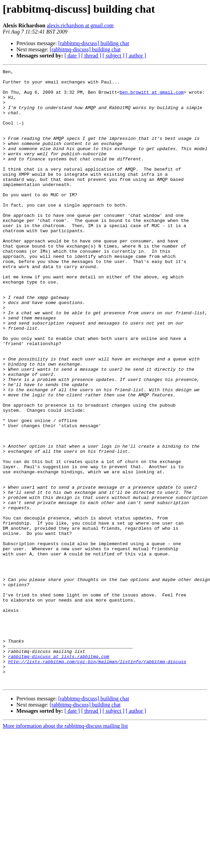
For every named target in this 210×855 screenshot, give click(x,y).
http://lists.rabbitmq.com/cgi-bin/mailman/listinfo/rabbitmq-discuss (97, 780)
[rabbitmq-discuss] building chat (93, 43)
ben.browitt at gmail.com (151, 97)
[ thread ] (91, 55)
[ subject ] (113, 55)
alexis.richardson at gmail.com (80, 25)
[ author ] (136, 55)
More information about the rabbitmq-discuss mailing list (65, 849)
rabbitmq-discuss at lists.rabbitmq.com (58, 774)
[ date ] (72, 55)
